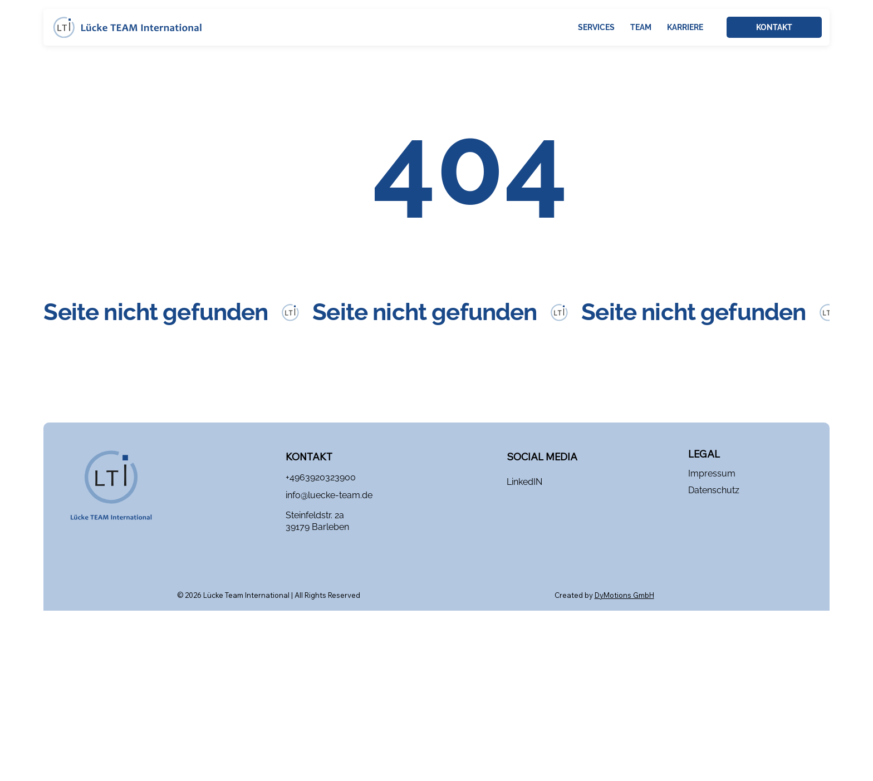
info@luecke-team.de (329, 495)
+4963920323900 (321, 477)
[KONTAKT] (774, 27)
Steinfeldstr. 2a (315, 515)
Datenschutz (713, 490)
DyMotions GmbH (624, 595)
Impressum (711, 473)
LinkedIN (524, 482)
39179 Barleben (317, 527)
